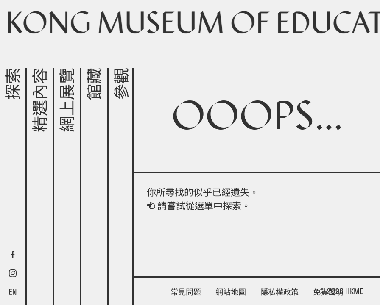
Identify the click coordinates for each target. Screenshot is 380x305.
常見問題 (185, 292)
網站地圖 (230, 292)
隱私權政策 (279, 292)
